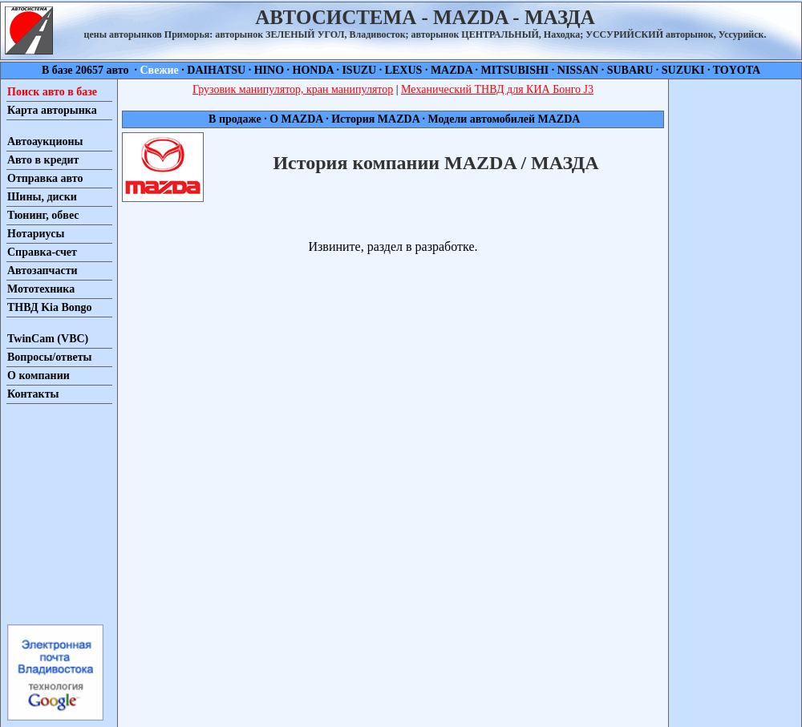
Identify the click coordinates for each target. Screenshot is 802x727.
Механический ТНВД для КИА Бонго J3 (497, 89)
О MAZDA (296, 119)
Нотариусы (35, 234)
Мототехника (41, 289)
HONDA (313, 70)
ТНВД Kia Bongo (49, 307)
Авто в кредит (43, 160)
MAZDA (451, 70)
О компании (38, 376)
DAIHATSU (216, 70)
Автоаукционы (45, 141)
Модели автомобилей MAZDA (502, 119)
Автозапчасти (42, 271)
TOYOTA (736, 70)
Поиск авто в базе (52, 92)
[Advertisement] (54, 513)
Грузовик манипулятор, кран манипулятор (292, 89)
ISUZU (359, 70)
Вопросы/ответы (49, 357)
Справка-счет (42, 252)
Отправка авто (45, 178)
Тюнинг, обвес (43, 215)
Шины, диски (42, 197)
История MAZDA (376, 119)
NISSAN (577, 70)
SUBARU (630, 70)
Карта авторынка (52, 110)
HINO (269, 70)
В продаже (235, 119)
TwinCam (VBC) (47, 339)
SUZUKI (683, 70)
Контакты (33, 394)
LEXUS (404, 70)
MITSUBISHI (515, 70)
